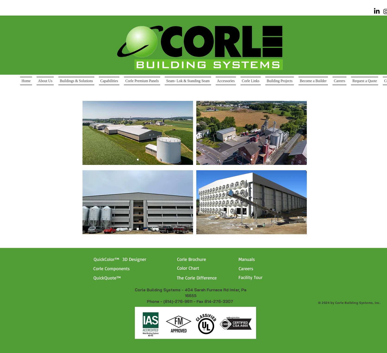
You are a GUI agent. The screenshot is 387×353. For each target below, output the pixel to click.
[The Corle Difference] (205, 277)
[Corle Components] (121, 268)
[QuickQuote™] (115, 277)
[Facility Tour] (260, 277)
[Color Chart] (199, 268)
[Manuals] (260, 259)
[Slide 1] (138, 159)
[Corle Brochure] (199, 259)
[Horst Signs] (251, 159)
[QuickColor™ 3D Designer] (128, 259)
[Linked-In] (376, 11)
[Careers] (249, 268)
